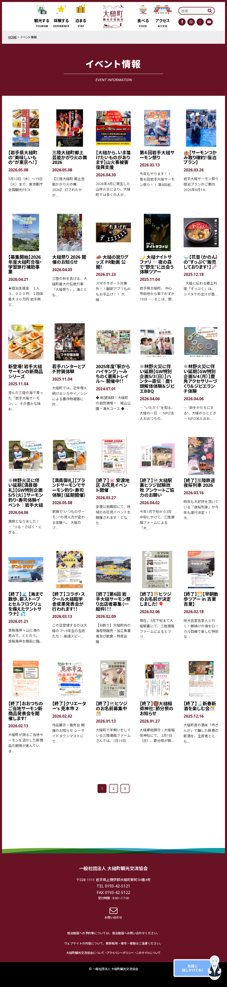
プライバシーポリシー (120, 953)
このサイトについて (148, 953)
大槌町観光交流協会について (85, 953)
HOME (12, 37)
